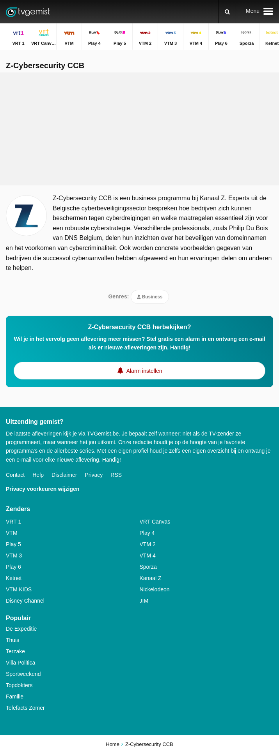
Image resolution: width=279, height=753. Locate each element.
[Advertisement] (139, 129)
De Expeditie (21, 629)
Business (149, 297)
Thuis (12, 640)
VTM (12, 533)
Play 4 (147, 533)
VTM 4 (148, 555)
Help (38, 475)
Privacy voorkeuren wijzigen (42, 489)
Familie (14, 696)
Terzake (15, 651)
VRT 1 (13, 521)
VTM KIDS (19, 589)
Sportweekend (23, 674)
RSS (116, 475)
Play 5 (13, 544)
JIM (144, 601)
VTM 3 (14, 555)
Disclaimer (64, 475)
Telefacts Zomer (25, 708)
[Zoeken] (227, 11)
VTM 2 (148, 544)
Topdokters (19, 685)
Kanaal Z (151, 578)
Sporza (148, 567)
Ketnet (13, 578)
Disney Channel (25, 601)
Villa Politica (20, 663)
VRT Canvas (155, 521)
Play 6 (13, 567)
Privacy (94, 475)
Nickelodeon (155, 589)
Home (112, 744)
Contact (15, 475)
